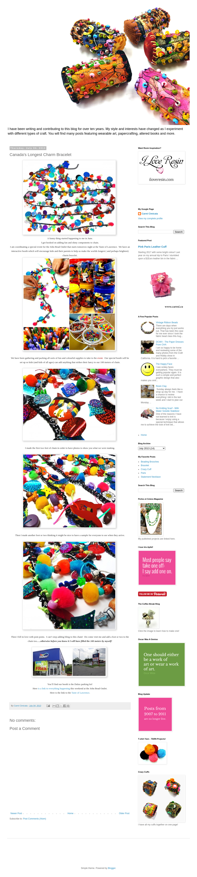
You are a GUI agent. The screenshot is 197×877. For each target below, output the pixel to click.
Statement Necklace (151, 477)
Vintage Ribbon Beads (167, 322)
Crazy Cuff (146, 469)
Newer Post (16, 813)
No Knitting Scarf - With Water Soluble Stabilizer (168, 409)
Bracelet (145, 465)
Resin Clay (161, 386)
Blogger (111, 868)
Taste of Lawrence (80, 692)
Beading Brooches (150, 461)
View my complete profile (150, 218)
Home (70, 813)
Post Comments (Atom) (34, 818)
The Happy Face (164, 364)
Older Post (124, 813)
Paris (143, 473)
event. (100, 358)
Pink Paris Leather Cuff (152, 246)
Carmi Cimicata (150, 213)
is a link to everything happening (54, 688)
